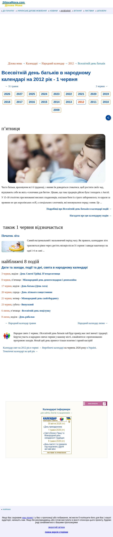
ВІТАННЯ (77, 11)
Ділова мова (15, 63)
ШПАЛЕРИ (101, 11)
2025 (32, 94)
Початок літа (10, 235)
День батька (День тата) (34, 286)
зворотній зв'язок (56, 527)
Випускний (27, 304)
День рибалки (27, 317)
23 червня (7, 304)
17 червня (7, 286)
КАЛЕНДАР (65, 11)
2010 (106, 101)
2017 (20, 101)
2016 (32, 101)
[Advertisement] (56, 38)
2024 (44, 94)
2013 (69, 101)
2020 (93, 94)
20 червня (7, 292)
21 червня (7, 298)
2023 (56, 94)
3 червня (6, 273)
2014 (56, 101)
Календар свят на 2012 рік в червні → (22, 347)
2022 (69, 94)
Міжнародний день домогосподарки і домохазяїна (49, 280)
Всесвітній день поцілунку (36, 310)
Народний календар (53, 63)
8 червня (6, 280)
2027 (20, 94)
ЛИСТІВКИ (88, 11)
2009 (56, 109)
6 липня (5, 310)
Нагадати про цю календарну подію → (90, 215)
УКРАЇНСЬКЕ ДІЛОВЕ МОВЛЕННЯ (31, 11)
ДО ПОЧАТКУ (8, 11)
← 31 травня (11, 86)
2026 (7, 94)
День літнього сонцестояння (36, 292)
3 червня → (102, 86)
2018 (7, 101)
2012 (71, 63)
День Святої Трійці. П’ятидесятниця (40, 273)
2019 (106, 94)
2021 (81, 94)
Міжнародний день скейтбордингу (40, 298)
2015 (44, 101)
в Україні (91, 347)
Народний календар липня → (93, 323)
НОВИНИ (53, 11)
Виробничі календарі (53, 347)
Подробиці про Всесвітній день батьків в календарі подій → (79, 209)
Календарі (32, 63)
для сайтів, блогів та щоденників (56, 413)
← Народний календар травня (20, 323)
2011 (93, 101)
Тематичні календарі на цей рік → (20, 351)
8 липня (5, 317)
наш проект (27, 517)
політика (6, 509)
